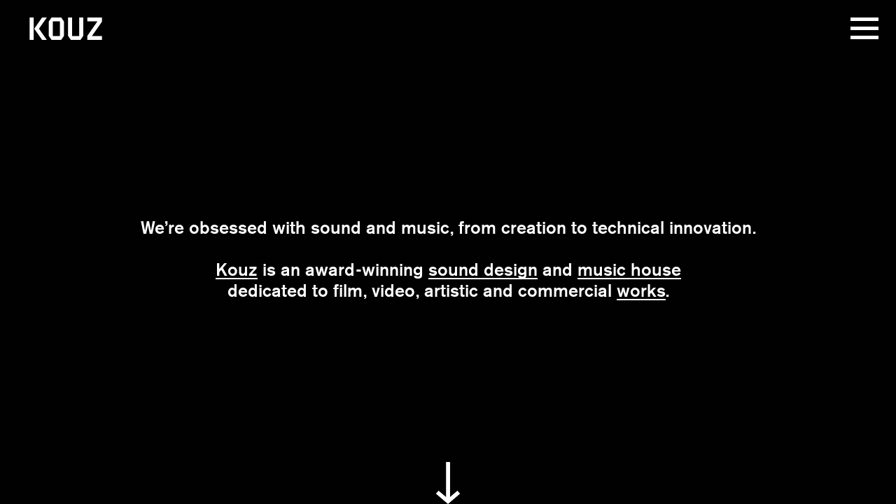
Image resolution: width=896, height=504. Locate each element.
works (641, 290)
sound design (483, 269)
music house (629, 269)
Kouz (237, 269)
